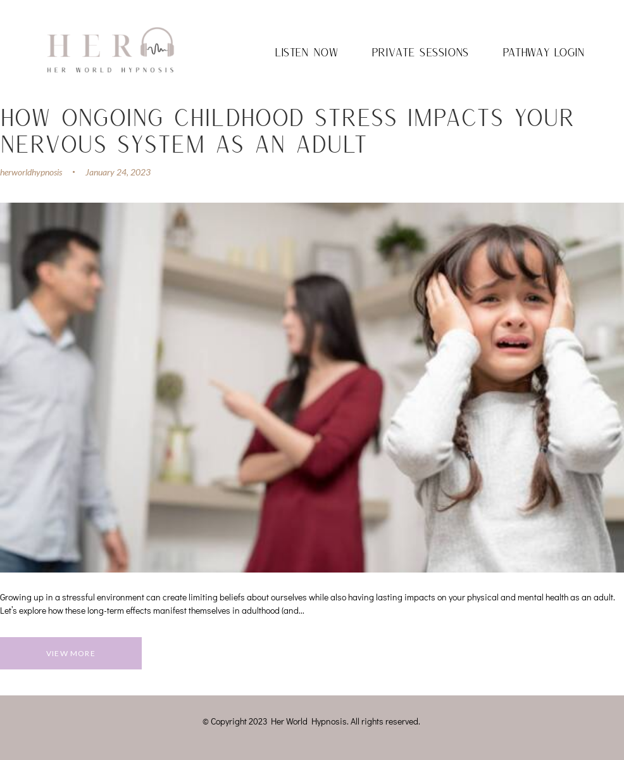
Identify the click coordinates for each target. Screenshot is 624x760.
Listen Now (306, 52)
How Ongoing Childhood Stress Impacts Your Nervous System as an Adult (287, 130)
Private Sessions (420, 52)
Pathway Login (543, 52)
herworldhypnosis (31, 172)
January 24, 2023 (118, 172)
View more (71, 653)
